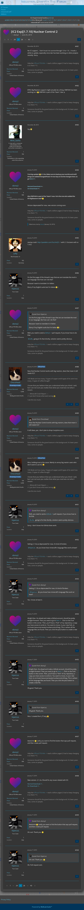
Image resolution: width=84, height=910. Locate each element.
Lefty (31, 339)
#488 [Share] (77, 367)
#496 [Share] (77, 701)
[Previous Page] (5, 39)
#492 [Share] (77, 540)
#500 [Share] (77, 850)
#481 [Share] (77, 46)
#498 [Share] (77, 776)
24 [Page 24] (15, 39)
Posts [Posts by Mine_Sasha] (8, 154)
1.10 (68, 20)
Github (47, 333)
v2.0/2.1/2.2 (9, 20)
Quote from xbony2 (39, 511)
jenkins (50, 18)
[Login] (76, 2)
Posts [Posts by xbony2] (8, 71)
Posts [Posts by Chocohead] (8, 391)
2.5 (20, 20)
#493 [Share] (77, 579)
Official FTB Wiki (39, 63)
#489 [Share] (77, 413)
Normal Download (33, 186)
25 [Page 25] (18, 39)
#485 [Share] (77, 238)
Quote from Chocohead (40, 419)
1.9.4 (63, 20)
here (31, 179)
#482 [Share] (77, 86)
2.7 (27, 20)
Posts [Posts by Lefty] (8, 260)
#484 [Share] (77, 170)
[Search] (71, 3)
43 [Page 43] (29, 39)
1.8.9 (58, 20)
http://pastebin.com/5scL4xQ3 (48, 242)
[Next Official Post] (71, 404)
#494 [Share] (77, 614)
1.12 (77, 20)
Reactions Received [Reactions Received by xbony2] (12, 69)
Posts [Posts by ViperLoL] (8, 295)
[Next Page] (33, 39)
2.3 (16, 20)
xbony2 (42, 224)
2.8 (31, 20)
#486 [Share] (77, 273)
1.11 (72, 20)
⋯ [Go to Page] (11, 39)
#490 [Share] (77, 458)
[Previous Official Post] (67, 404)
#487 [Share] (77, 308)
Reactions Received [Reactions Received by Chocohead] (12, 389)
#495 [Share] (77, 660)
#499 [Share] (77, 815)
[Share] (79, 39)
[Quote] (77, 76)
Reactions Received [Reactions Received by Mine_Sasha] (12, 152)
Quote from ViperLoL (39, 314)
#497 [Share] (77, 736)
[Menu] (81, 3)
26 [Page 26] (22, 39)
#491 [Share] (77, 504)
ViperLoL (32, 548)
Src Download (32, 189)
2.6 (23, 20)
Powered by (42, 907)
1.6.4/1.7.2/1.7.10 (48, 20)
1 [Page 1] (8, 39)
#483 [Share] (77, 125)
